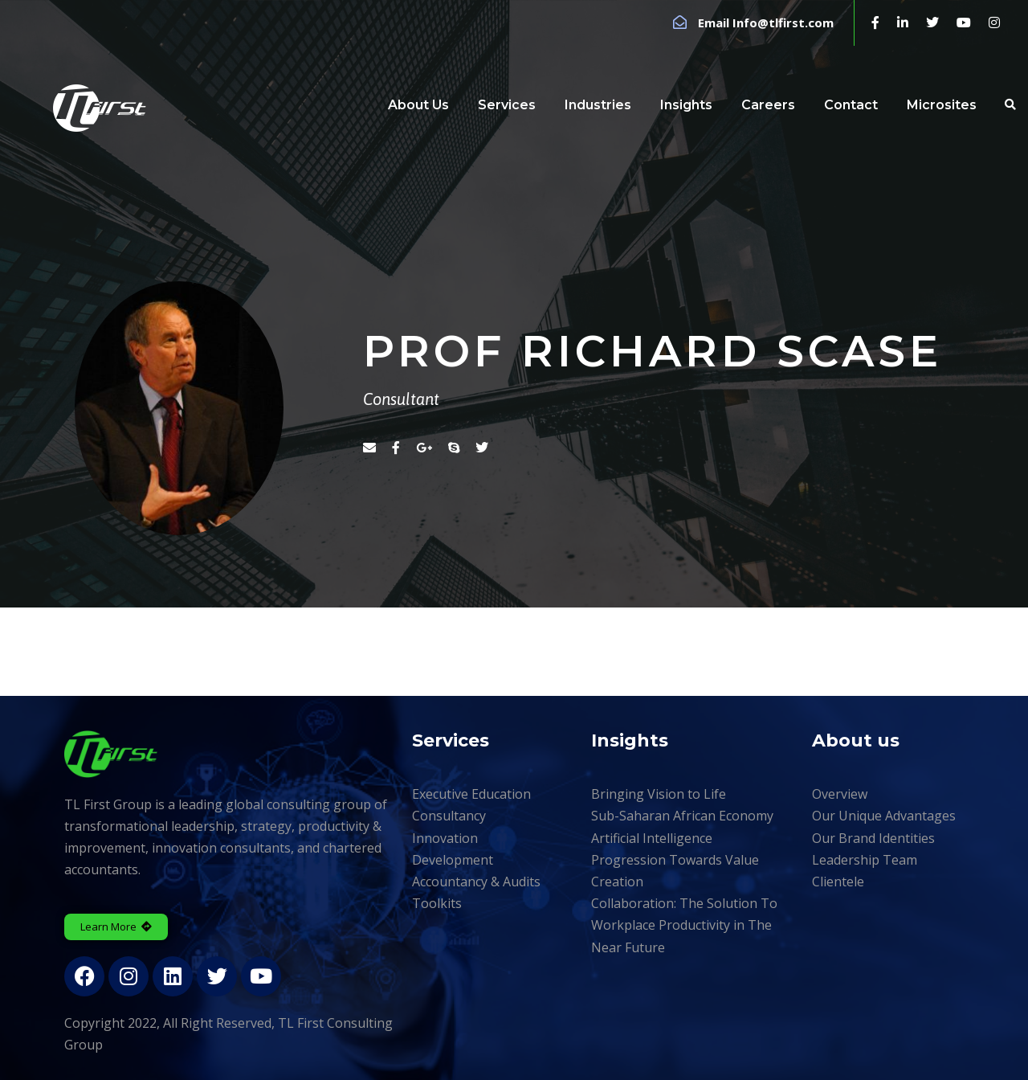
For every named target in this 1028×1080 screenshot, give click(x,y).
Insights (686, 104)
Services (507, 104)
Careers (768, 104)
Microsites (942, 104)
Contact (851, 104)
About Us (418, 104)
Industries (598, 104)
